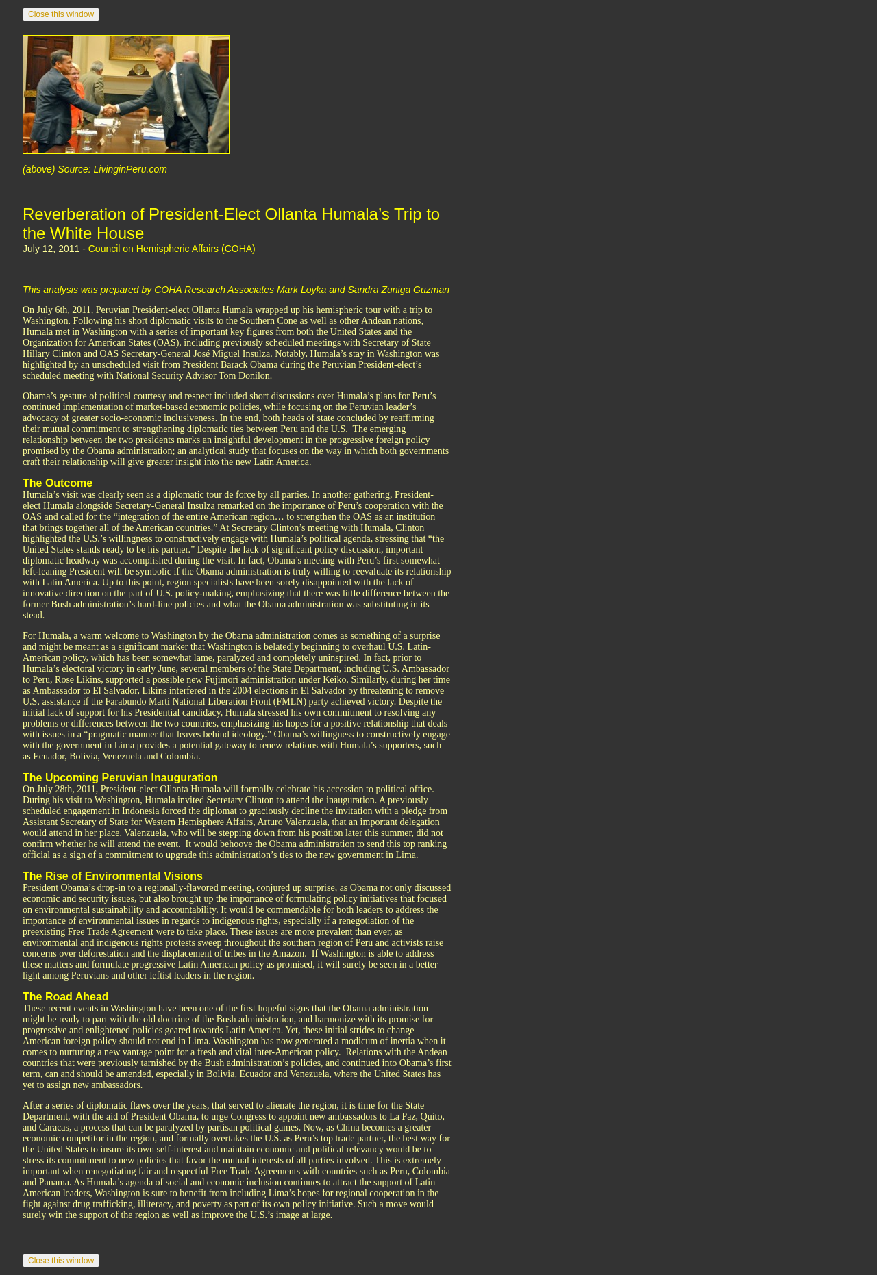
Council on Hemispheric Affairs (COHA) (172, 248)
